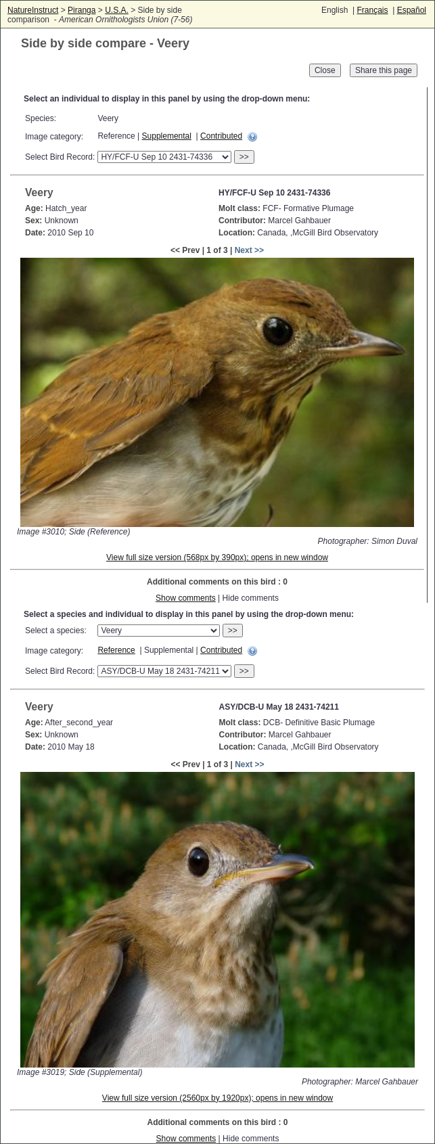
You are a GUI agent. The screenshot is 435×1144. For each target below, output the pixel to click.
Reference (116, 650)
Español (411, 10)
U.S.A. (117, 10)
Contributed (221, 136)
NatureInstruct (32, 10)
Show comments (186, 598)
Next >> (249, 250)
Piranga (81, 10)
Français (372, 10)
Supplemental (166, 136)
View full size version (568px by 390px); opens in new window (217, 557)
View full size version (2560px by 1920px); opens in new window (217, 1098)
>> (244, 157)
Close (325, 70)
